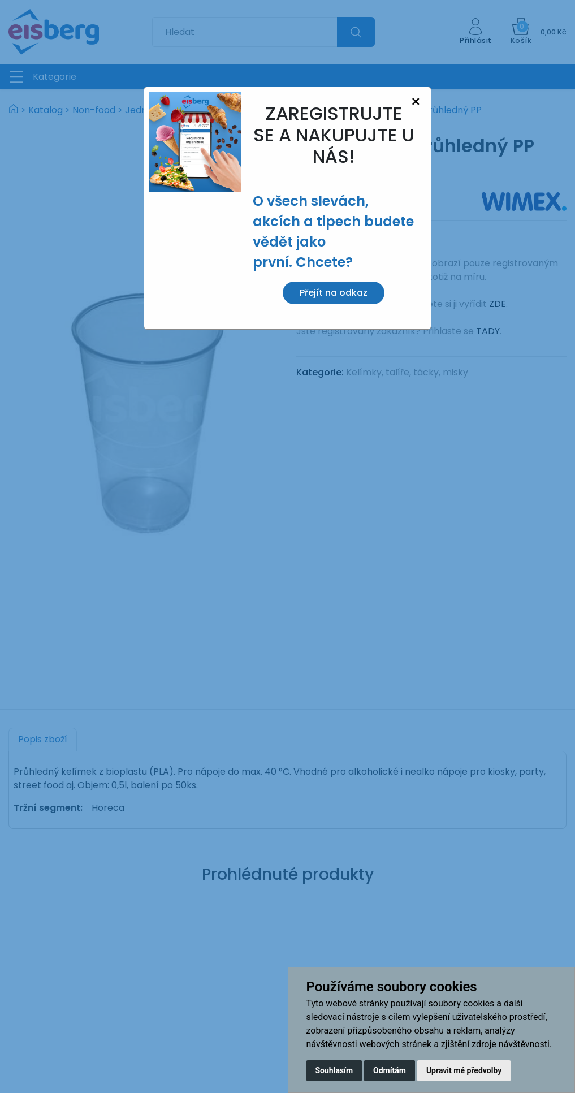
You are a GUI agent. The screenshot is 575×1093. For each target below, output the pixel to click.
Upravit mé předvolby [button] (463, 1070)
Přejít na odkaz (334, 292)
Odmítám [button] (389, 1070)
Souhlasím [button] (334, 1070)
